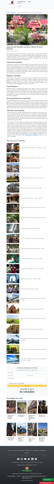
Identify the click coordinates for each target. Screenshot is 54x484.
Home (8, 12)
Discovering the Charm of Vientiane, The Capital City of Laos (31, 417)
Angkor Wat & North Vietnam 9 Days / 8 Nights (31, 168)
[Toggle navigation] (19, 6)
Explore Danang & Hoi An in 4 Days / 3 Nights (31, 278)
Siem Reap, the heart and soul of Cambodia (11, 438)
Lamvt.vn (31, 480)
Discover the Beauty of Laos (42, 415)
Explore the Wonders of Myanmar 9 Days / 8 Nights (32, 329)
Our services (14, 450)
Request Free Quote (46, 483)
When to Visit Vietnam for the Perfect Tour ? (34, 476)
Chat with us (47, 479)
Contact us (27, 452)
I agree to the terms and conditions (16, 383)
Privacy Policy (11, 476)
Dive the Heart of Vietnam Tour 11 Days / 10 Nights (32, 258)
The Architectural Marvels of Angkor (31, 439)
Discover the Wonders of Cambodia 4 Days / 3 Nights (32, 238)
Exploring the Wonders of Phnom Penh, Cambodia (42, 439)
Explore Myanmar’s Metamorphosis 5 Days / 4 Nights (32, 309)
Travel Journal (21, 450)
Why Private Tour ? (27, 478)
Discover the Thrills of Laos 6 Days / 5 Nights (30, 228)
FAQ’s (18, 476)
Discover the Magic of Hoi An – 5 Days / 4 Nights (31, 198)
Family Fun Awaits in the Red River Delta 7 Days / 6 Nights (33, 349)
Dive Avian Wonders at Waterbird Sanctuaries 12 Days (32, 248)
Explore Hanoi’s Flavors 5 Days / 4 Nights (30, 289)
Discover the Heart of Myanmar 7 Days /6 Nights (31, 188)
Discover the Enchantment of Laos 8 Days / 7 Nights (32, 178)
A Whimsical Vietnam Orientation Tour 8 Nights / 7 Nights (33, 147)
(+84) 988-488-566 (22, 1)
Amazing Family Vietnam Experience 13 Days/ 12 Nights (33, 157)
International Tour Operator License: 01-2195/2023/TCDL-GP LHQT (27, 473)
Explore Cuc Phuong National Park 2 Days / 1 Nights (32, 268)
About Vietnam (36, 450)
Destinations (13, 12)
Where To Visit (28, 450)
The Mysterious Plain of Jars (21, 415)
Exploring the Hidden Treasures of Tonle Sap (21, 439)
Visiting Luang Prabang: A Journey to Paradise (11, 416)
